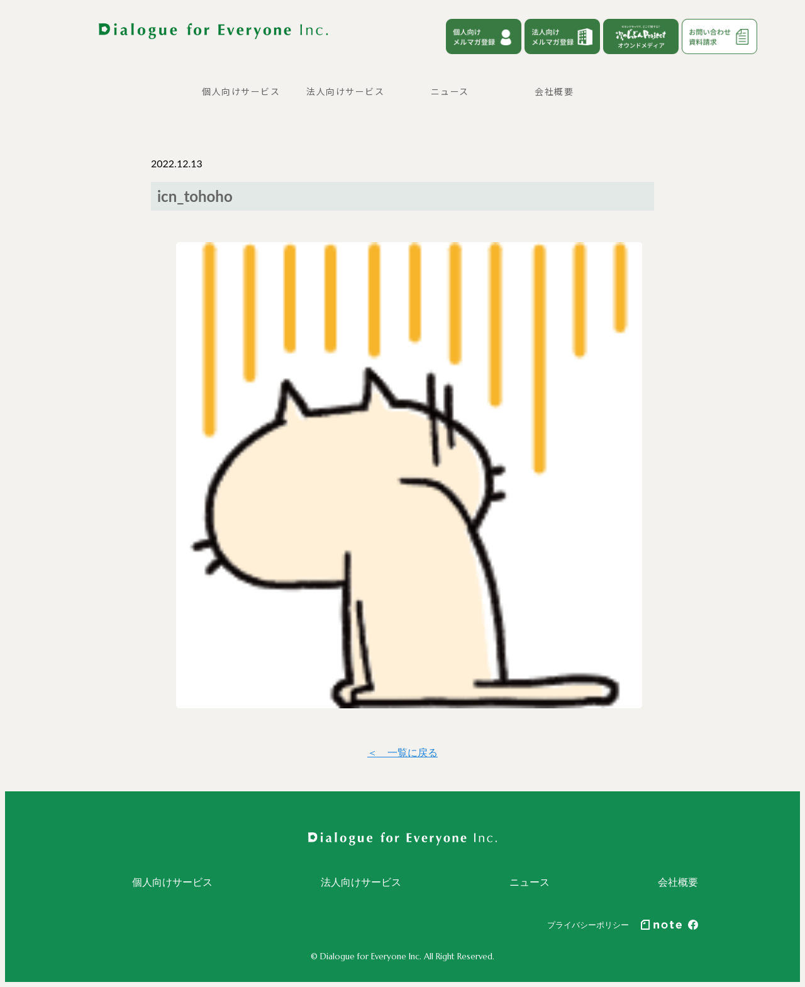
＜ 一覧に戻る (402, 752)
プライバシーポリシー (588, 925)
